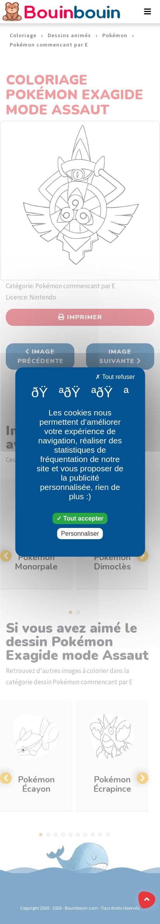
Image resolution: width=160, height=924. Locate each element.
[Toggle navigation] (147, 11)
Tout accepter (80, 518)
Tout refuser (115, 377)
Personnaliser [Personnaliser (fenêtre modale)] (80, 533)
